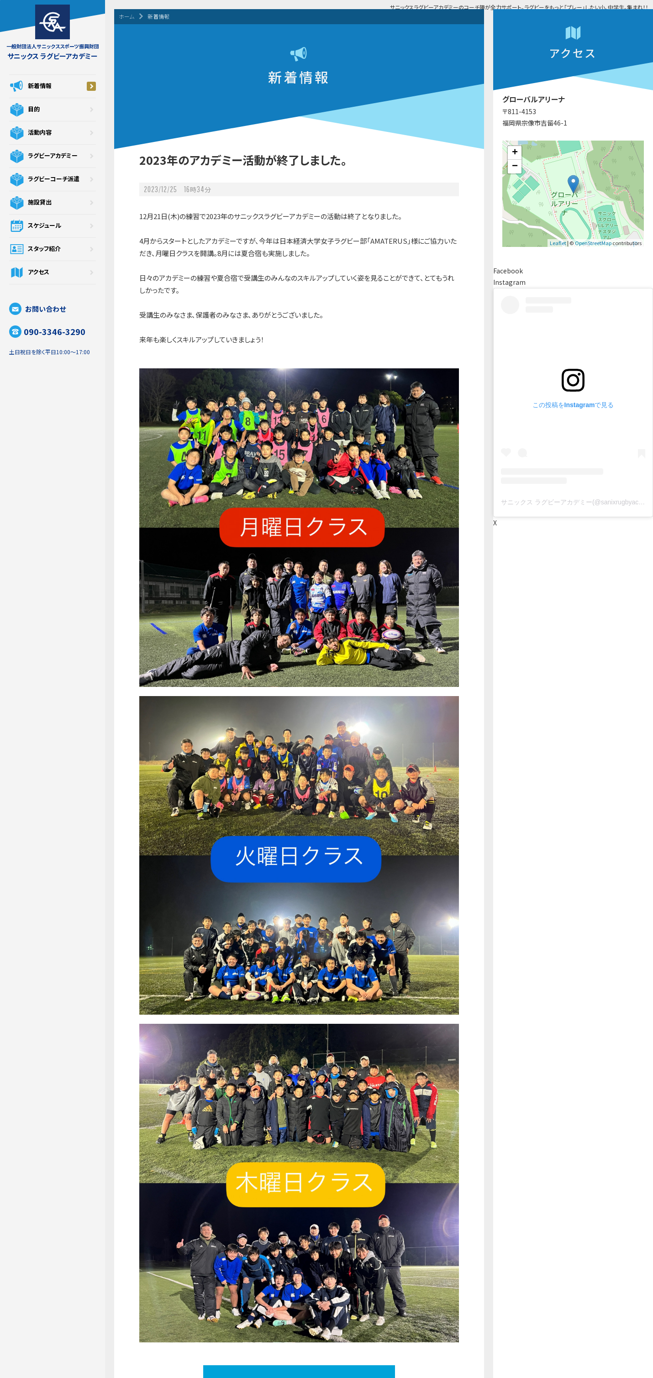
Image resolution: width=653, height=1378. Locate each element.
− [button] (515, 166)
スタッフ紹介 (52, 249)
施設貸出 (52, 202)
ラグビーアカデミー (52, 156)
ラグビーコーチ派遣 (52, 179)
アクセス (52, 272)
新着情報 (52, 86)
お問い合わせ (37, 309)
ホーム (126, 16)
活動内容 (52, 133)
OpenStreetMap (593, 242)
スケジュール (52, 226)
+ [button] (515, 153)
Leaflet (558, 242)
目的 (52, 109)
